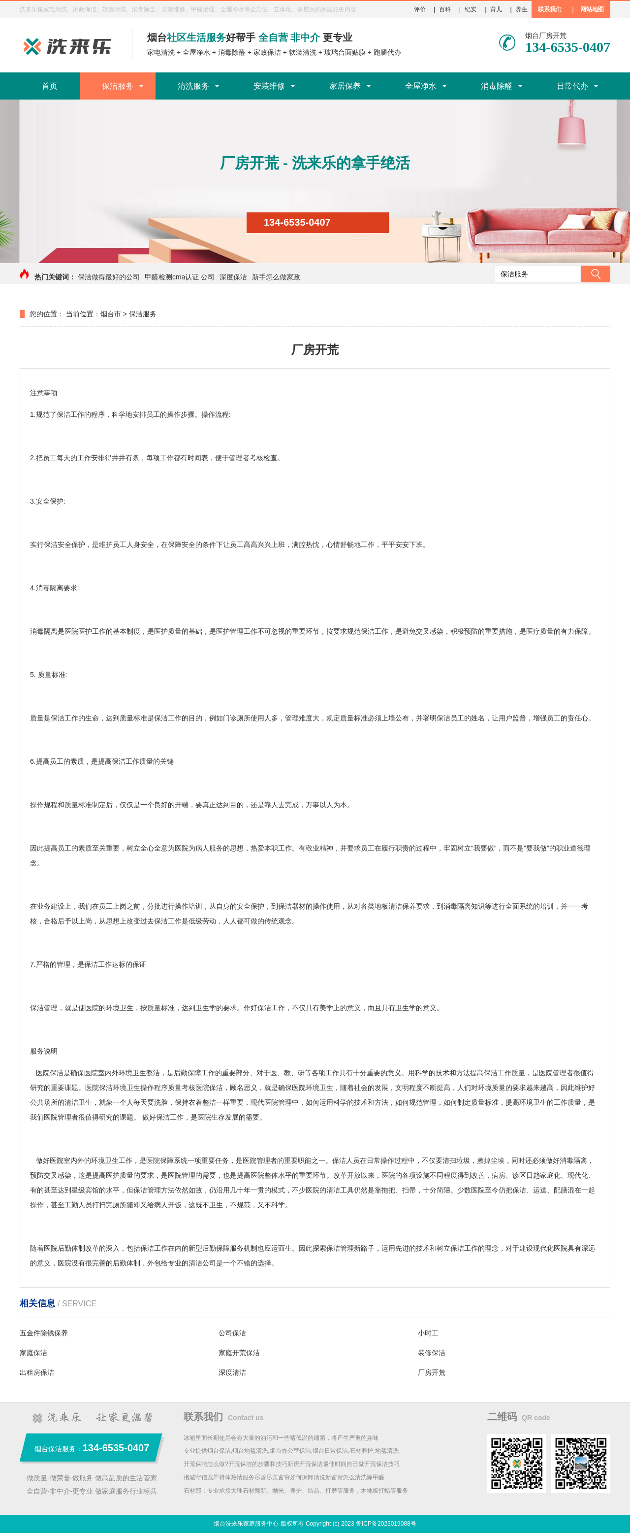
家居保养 (345, 86)
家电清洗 (161, 52)
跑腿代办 (387, 52)
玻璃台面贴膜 (345, 52)
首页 (50, 86)
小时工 (428, 1333)
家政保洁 (267, 52)
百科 (445, 9)
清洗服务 (193, 86)
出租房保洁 (37, 1372)
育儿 (496, 9)
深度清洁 (232, 1372)
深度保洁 (233, 277)
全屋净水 (196, 52)
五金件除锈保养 (44, 1333)
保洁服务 (117, 86)
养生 (522, 9)
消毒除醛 (232, 52)
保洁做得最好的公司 (109, 277)
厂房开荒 (431, 1372)
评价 (420, 9)
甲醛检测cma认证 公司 (180, 277)
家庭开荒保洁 (239, 1353)
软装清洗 (302, 52)
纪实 (470, 9)
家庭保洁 (33, 1353)
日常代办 (572, 86)
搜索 (595, 274)
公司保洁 (232, 1333)
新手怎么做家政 (276, 277)
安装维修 (269, 86)
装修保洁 (431, 1353)
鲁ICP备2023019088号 (386, 1523)
